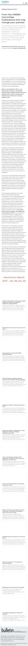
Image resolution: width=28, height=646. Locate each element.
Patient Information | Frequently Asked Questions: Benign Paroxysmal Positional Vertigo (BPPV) (13, 302)
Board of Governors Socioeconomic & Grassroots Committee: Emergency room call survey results (13, 511)
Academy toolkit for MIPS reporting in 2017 (13, 405)
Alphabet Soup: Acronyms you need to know (13, 537)
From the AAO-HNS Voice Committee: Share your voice (13, 484)
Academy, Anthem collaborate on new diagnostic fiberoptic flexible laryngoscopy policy (13, 432)
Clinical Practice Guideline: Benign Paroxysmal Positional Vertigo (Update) (13, 379)
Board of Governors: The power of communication (12, 562)
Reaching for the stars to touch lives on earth (13, 328)
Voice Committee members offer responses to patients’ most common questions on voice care (13, 458)
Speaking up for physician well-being (13, 587)
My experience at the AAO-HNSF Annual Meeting (11, 353)
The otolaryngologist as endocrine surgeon (12, 613)
